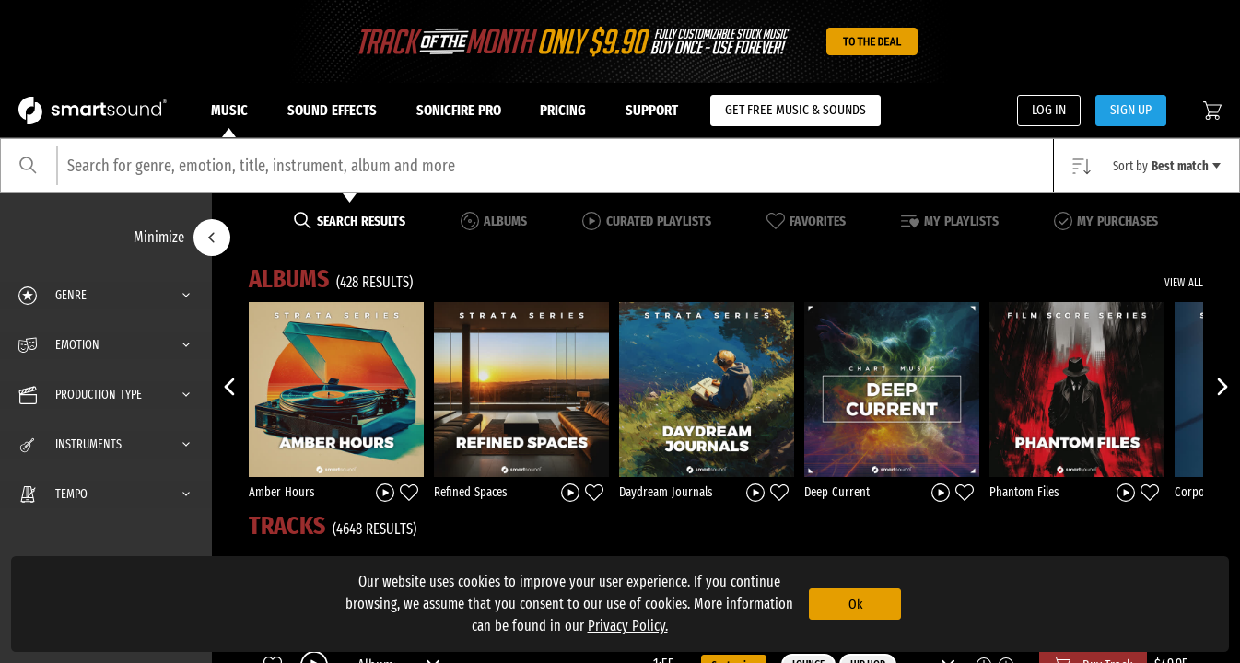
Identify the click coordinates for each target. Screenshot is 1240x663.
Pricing (563, 110)
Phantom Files (1024, 492)
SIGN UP (1131, 109)
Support (652, 110)
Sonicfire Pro (458, 110)
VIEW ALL (1183, 282)
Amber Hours (282, 492)
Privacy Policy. (628, 625)
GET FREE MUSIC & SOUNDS (795, 109)
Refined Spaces (471, 492)
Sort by (1167, 166)
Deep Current (837, 492)
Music (229, 119)
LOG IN (1049, 109)
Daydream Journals (666, 492)
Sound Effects (332, 110)
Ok (855, 604)
